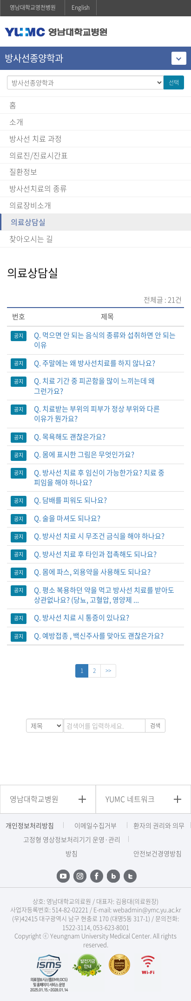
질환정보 (23, 171)
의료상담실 (28, 221)
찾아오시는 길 (31, 238)
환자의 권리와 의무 (158, 825)
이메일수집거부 (95, 825)
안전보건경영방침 (157, 853)
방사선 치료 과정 (35, 138)
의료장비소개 (30, 205)
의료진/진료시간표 (38, 155)
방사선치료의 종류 (38, 188)
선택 (174, 82)
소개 (16, 121)
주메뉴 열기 (176, 32)
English (81, 7)
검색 (155, 725)
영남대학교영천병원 (33, 7)
